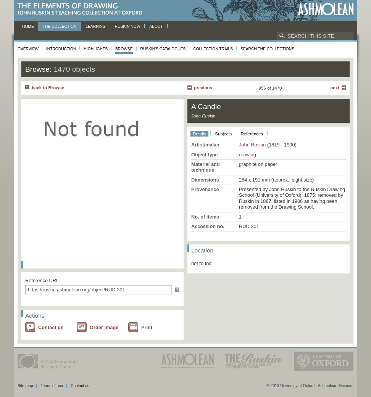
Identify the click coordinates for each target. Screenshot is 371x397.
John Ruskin (252, 145)
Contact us (50, 327)
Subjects (223, 134)
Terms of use (51, 386)
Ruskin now (127, 26)
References (251, 134)
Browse (124, 49)
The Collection (60, 26)
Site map (25, 386)
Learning (95, 26)
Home (28, 26)
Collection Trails (213, 49)
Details (199, 134)
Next (334, 87)
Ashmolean (325, 9)
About (156, 26)
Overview (28, 49)
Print (146, 327)
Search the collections (267, 49)
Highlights (96, 49)
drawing (247, 155)
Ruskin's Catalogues (163, 49)
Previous (203, 87)
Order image (104, 327)
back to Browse (48, 87)
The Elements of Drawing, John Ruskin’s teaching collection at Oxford (82, 9)
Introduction (61, 49)
